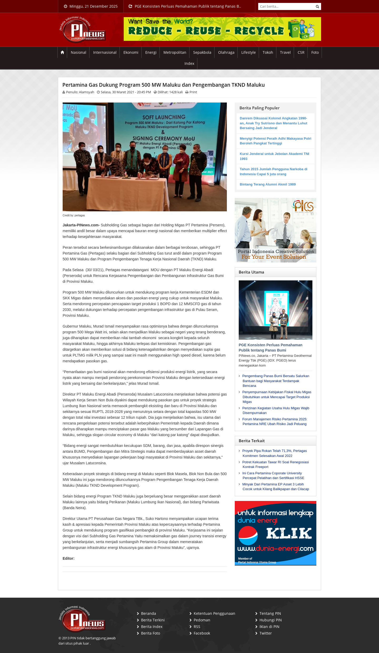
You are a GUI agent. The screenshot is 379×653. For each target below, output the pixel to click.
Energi (151, 52)
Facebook (202, 633)
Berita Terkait (252, 440)
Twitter (266, 633)
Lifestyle (248, 52)
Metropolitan (174, 52)
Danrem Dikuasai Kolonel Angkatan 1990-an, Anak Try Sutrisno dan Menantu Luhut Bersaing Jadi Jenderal (273, 123)
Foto (315, 52)
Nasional (78, 52)
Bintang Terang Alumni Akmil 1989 (268, 184)
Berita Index (151, 626)
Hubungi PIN (271, 619)
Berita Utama (251, 272)
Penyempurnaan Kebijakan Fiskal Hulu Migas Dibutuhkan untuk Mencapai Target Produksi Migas (276, 397)
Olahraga (226, 52)
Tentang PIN (270, 613)
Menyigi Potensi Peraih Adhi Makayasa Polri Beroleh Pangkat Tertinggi (275, 141)
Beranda (148, 613)
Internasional (105, 52)
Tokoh (268, 52)
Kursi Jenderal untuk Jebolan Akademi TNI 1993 (274, 156)
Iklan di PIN (270, 626)
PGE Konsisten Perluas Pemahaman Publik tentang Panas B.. (185, 6)
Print (193, 92)
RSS (197, 626)
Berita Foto (150, 633)
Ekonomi (130, 52)
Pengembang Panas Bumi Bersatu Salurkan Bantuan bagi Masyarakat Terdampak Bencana (275, 381)
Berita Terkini (153, 619)
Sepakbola (202, 52)
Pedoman (202, 619)
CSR (301, 52)
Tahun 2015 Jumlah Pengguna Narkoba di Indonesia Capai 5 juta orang (273, 171)
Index (189, 63)
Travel (285, 52)
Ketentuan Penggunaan (214, 613)
